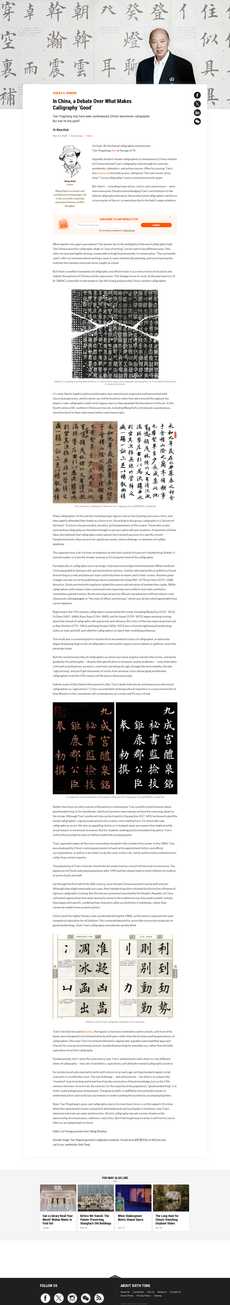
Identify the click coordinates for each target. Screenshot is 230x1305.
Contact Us (175, 1292)
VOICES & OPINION (65, 93)
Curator (69, 184)
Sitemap (158, 1295)
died (113, 150)
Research (162, 1292)
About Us (125, 1292)
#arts (90, 135)
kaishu (89, 1031)
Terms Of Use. (129, 230)
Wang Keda (62, 129)
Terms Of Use (127, 1295)
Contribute (138, 1292)
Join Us (150, 1292)
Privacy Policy (144, 1295)
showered (104, 173)
